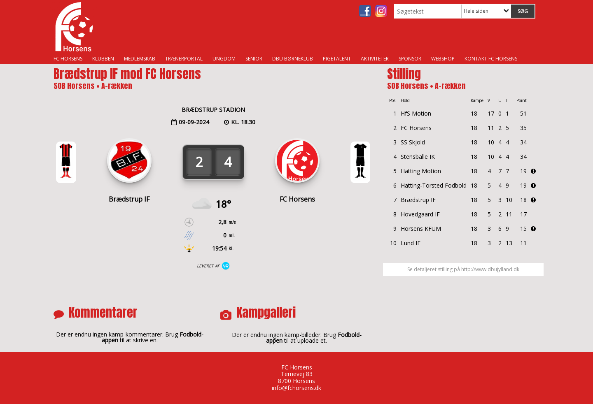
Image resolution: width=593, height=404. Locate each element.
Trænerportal (184, 58)
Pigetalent (337, 58)
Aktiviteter (375, 58)
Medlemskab (139, 58)
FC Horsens (68, 58)
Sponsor (410, 58)
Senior (253, 58)
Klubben (103, 58)
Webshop (443, 58)
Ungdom (224, 58)
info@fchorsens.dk (296, 388)
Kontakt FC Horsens (491, 58)
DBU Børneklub (292, 58)
